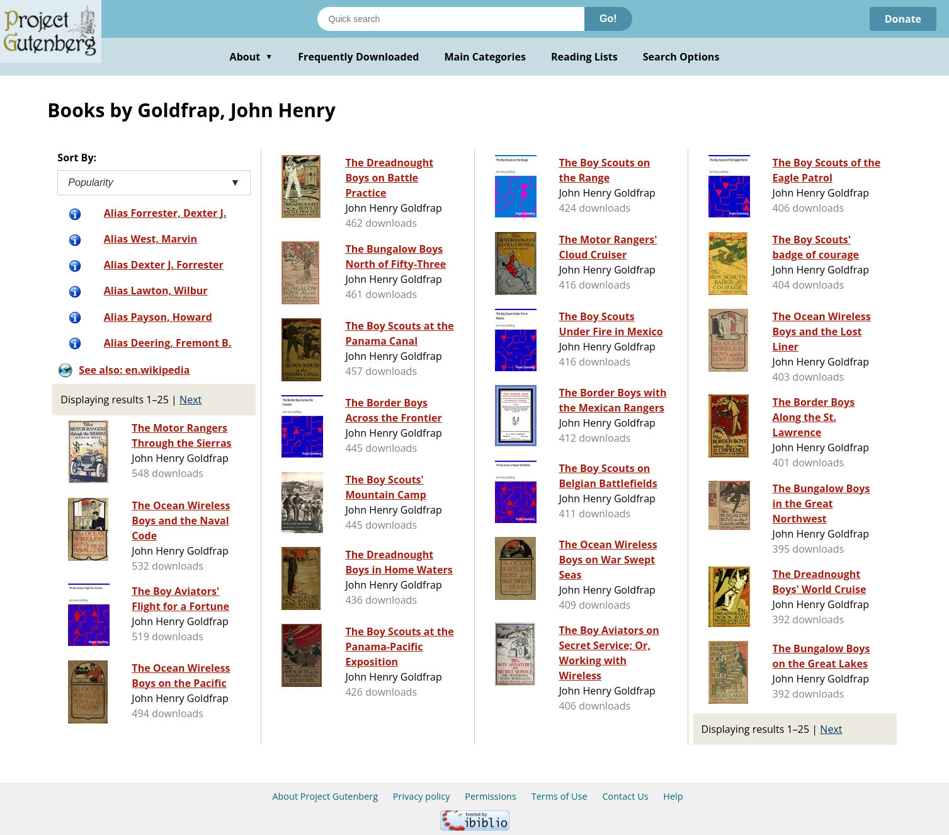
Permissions (490, 796)
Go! (608, 18)
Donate (902, 19)
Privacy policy (421, 796)
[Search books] (450, 19)
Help (673, 796)
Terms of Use (559, 796)
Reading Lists (584, 57)
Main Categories (485, 57)
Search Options (681, 57)
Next (190, 399)
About (251, 56)
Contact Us (625, 796)
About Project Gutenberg (325, 796)
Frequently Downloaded (358, 57)
